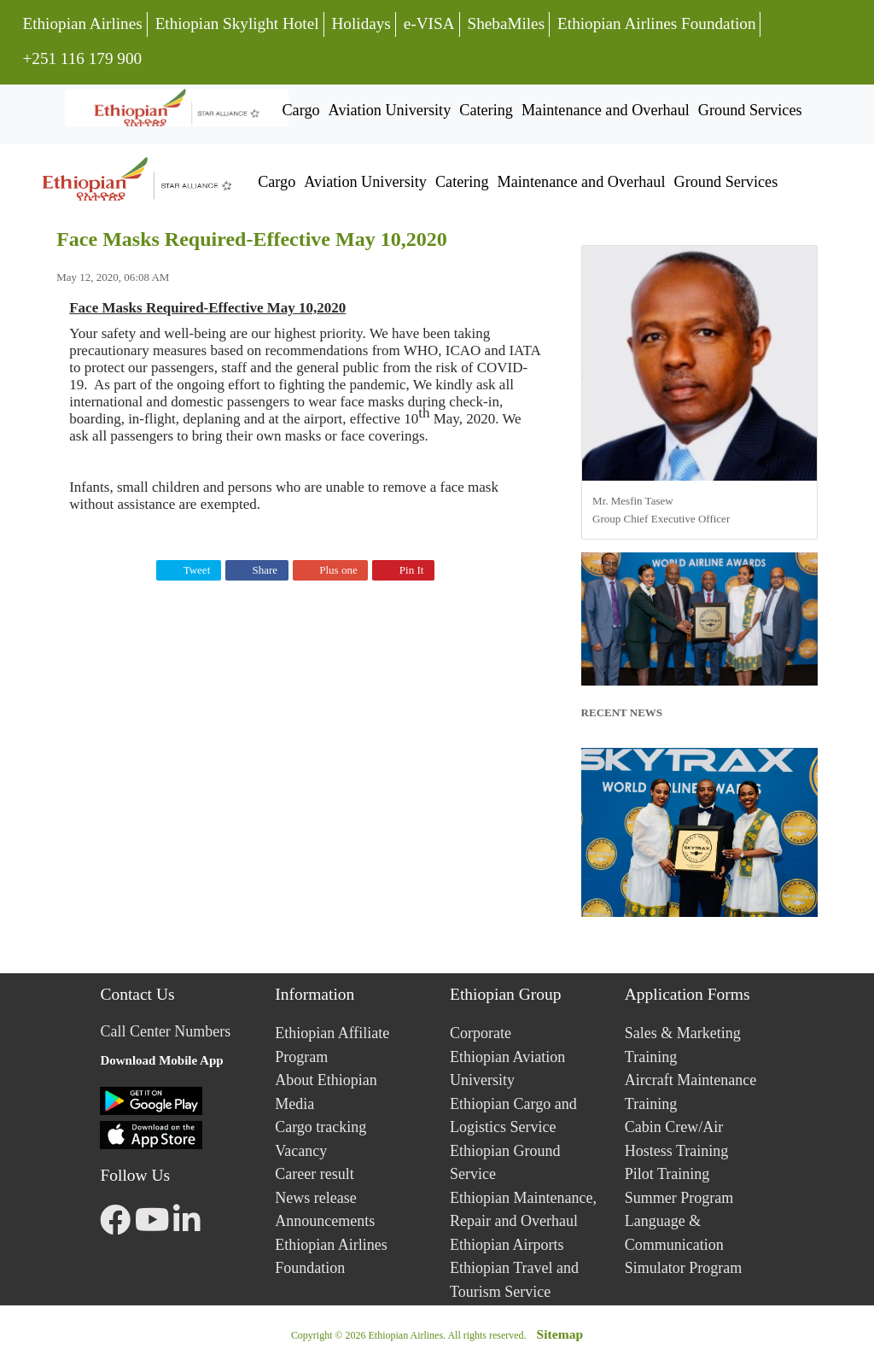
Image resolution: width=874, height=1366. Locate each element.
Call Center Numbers (165, 1031)
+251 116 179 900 (81, 56)
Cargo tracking (320, 1126)
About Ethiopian (326, 1080)
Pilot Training (667, 1173)
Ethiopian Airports (507, 1244)
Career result (314, 1173)
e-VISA (429, 23)
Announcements (325, 1220)
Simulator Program (684, 1267)
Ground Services (750, 110)
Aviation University (390, 110)
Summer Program (679, 1197)
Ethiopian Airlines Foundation (656, 23)
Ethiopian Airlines (82, 23)
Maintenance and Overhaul (605, 110)
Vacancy (301, 1150)
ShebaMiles (506, 23)
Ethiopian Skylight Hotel (237, 23)
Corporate (480, 1033)
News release (315, 1197)
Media (294, 1103)
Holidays (361, 23)
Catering (486, 110)
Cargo (300, 110)
